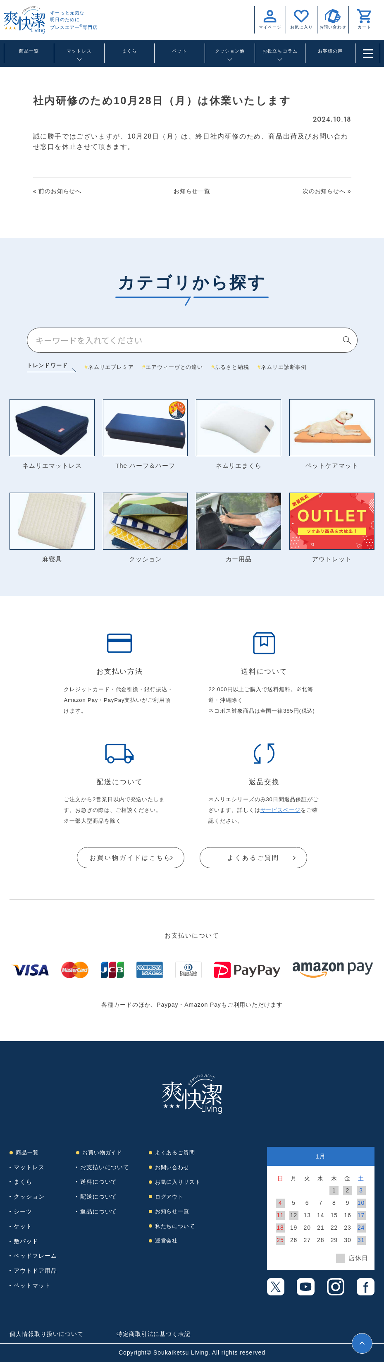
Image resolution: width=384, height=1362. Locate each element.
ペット (179, 50)
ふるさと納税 (232, 367)
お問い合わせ (172, 1167)
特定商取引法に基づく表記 (154, 1334)
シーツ (23, 1211)
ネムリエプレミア (111, 367)
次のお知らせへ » (327, 191)
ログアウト (169, 1197)
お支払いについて (104, 1167)
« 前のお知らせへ (57, 191)
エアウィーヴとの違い (174, 367)
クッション (29, 1197)
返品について (98, 1211)
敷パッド (26, 1241)
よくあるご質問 (253, 857)
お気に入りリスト (178, 1182)
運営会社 (166, 1241)
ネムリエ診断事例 (284, 367)
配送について (98, 1197)
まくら (129, 50)
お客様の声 (330, 50)
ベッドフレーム (35, 1256)
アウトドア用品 (35, 1271)
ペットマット (32, 1285)
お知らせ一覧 (192, 191)
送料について (98, 1182)
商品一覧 (29, 50)
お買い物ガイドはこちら (131, 857)
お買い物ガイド (102, 1153)
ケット (23, 1226)
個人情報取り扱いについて (46, 1334)
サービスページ (280, 810)
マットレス (29, 1167)
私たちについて (175, 1226)
